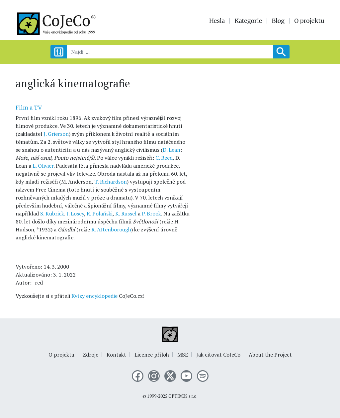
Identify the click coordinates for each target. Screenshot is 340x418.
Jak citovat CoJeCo (218, 354)
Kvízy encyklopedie (94, 295)
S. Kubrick (52, 213)
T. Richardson (110, 181)
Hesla (217, 21)
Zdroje (90, 354)
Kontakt (116, 354)
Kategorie (248, 21)
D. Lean (171, 149)
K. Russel (125, 213)
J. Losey (75, 213)
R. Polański (100, 213)
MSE (182, 354)
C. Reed (164, 157)
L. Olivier (43, 165)
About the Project (270, 354)
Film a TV (29, 107)
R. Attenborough (111, 229)
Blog (278, 21)
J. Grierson (56, 133)
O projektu (309, 21)
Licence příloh (151, 354)
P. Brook (151, 213)
